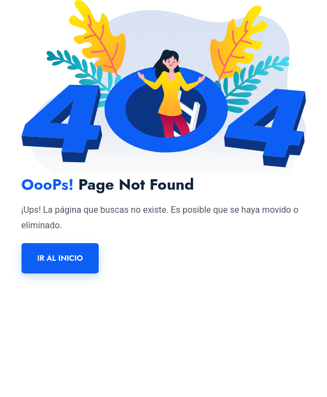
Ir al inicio (60, 258)
